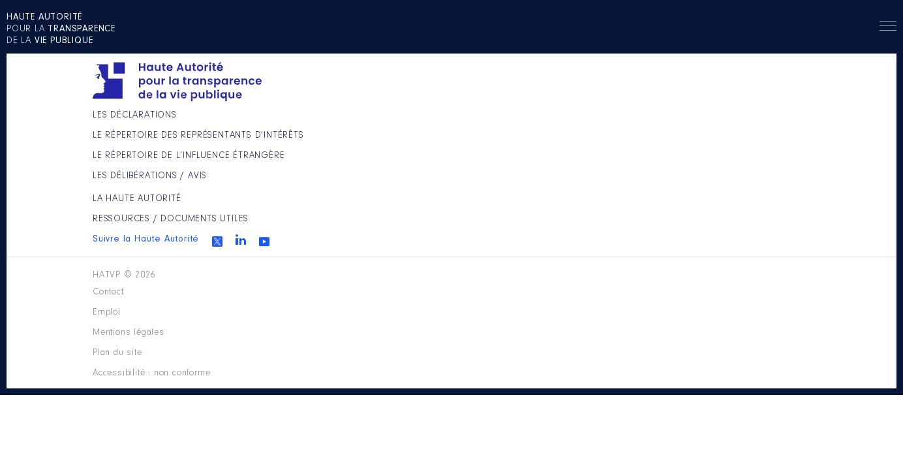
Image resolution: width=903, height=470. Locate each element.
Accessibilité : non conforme (659, 283)
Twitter (663, 184)
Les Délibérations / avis (402, 236)
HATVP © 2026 (128, 283)
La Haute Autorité (574, 123)
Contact (297, 283)
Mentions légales (440, 283)
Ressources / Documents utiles (610, 153)
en (771, 49)
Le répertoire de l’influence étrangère (413, 200)
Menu (868, 50)
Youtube (710, 184)
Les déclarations (386, 123)
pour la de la (87, 49)
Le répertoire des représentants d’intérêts (405, 159)
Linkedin (687, 182)
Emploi (358, 283)
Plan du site (536, 283)
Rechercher (825, 48)
